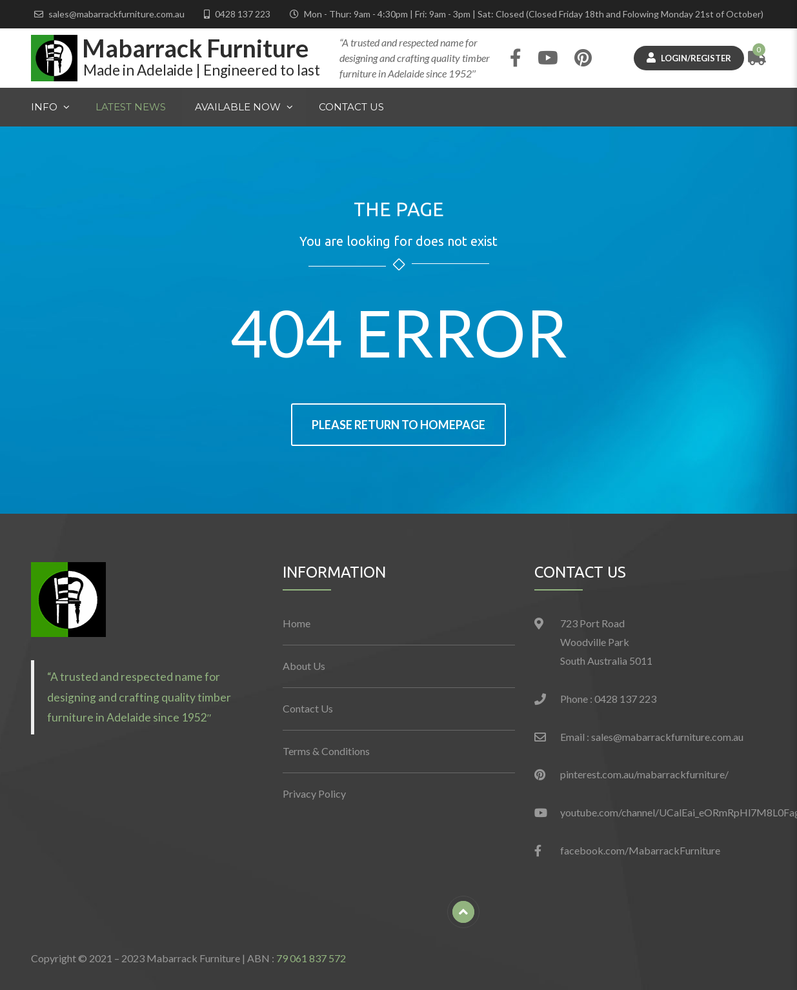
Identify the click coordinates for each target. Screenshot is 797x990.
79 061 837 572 (311, 958)
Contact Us (351, 107)
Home (296, 623)
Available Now (237, 105)
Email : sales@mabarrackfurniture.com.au (651, 737)
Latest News (131, 107)
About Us (304, 666)
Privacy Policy (314, 793)
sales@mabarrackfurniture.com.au (116, 13)
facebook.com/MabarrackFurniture (640, 850)
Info (44, 107)
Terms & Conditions (326, 751)
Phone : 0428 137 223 (608, 698)
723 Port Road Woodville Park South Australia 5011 (606, 642)
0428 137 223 (242, 13)
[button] (68, 599)
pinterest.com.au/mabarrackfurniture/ (644, 774)
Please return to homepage (398, 425)
